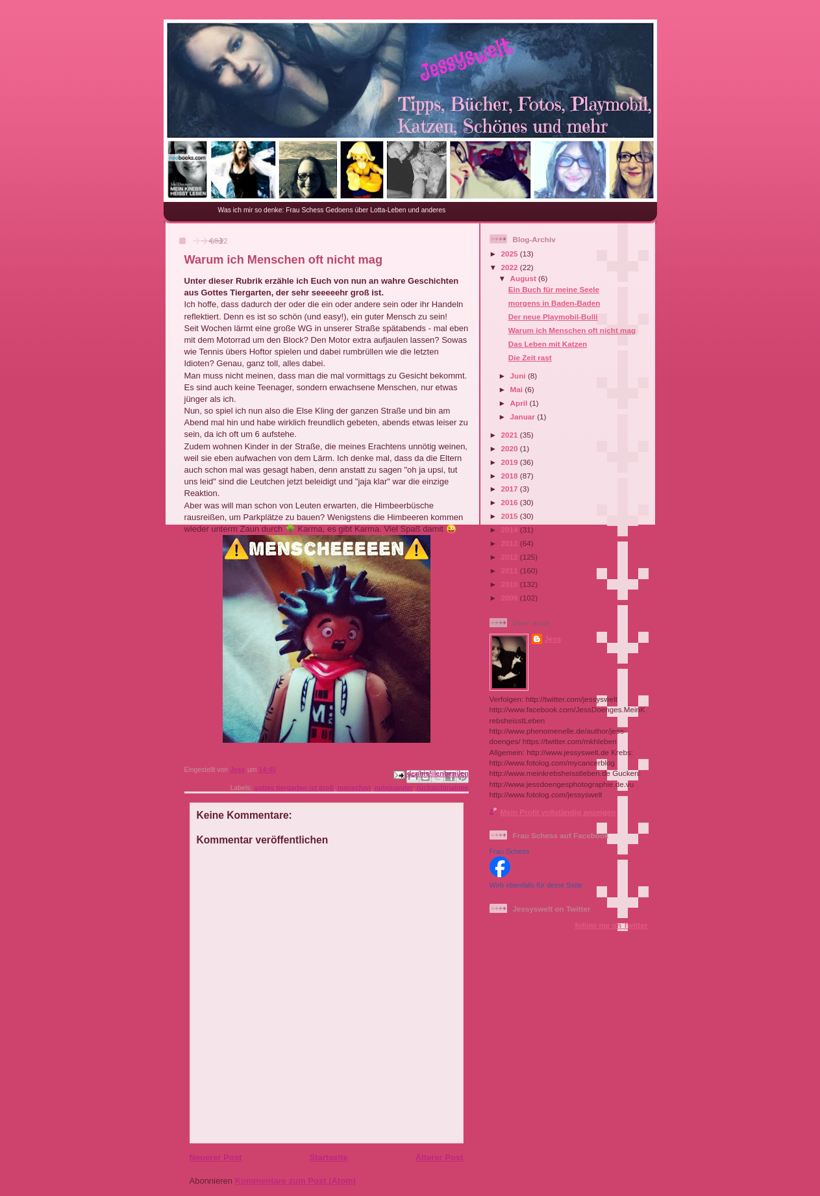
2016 (510, 502)
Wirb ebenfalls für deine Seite (536, 885)
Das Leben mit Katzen (547, 344)
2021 (510, 434)
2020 (510, 448)
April (520, 403)
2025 (510, 253)
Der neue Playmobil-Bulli (553, 316)
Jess (553, 638)
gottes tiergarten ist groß (294, 787)
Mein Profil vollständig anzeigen (558, 812)
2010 (510, 584)
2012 (510, 557)
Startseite (328, 1157)
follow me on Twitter (611, 925)
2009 (510, 597)
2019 (510, 462)
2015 (510, 516)
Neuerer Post (216, 1157)
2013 (510, 543)
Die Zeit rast (530, 357)
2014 (510, 529)
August (524, 278)
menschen (354, 787)
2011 (510, 570)
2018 (510, 475)
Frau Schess (510, 851)
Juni (519, 375)
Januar (524, 416)
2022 (510, 267)
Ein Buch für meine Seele (553, 289)
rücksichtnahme (443, 787)
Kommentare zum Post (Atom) (295, 1181)
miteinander (394, 787)
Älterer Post (440, 1157)
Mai (517, 389)
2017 (510, 488)
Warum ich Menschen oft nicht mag (572, 330)
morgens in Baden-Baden (554, 303)
